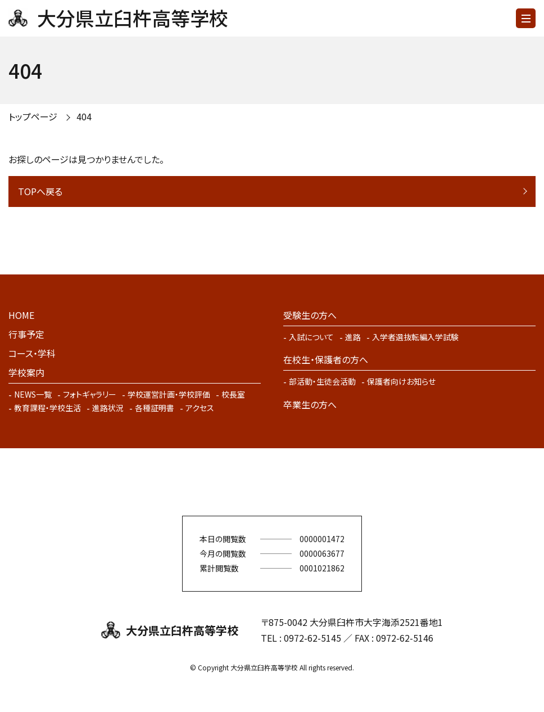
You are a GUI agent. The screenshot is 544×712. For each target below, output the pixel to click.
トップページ (32, 116)
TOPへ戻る (40, 191)
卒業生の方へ (310, 404)
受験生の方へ (310, 315)
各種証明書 (154, 407)
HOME (21, 315)
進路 (353, 337)
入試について (311, 337)
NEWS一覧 (33, 394)
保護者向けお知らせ (401, 381)
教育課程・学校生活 (47, 407)
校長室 (233, 394)
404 (84, 116)
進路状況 (108, 407)
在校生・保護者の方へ (325, 359)
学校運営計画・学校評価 (169, 394)
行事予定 (26, 334)
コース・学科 (32, 353)
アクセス (199, 407)
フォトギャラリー (89, 394)
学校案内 (26, 372)
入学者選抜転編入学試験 (415, 337)
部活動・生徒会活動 (322, 381)
